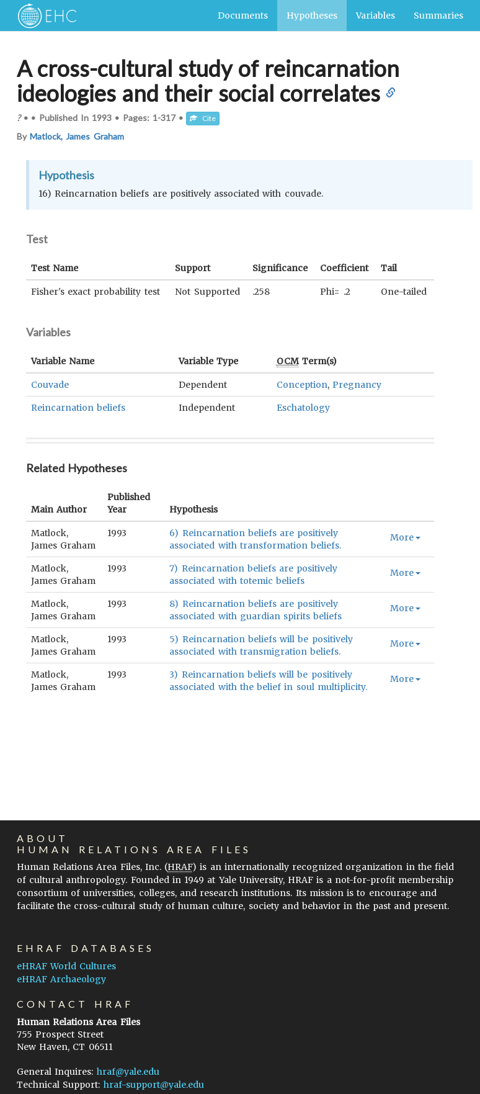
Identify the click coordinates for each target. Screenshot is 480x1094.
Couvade (50, 384)
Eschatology (303, 407)
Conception (302, 384)
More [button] (405, 537)
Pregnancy (356, 384)
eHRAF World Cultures (66, 966)
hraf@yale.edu (128, 1071)
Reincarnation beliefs (78, 407)
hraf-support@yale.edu (154, 1084)
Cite (203, 118)
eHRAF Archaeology (61, 979)
